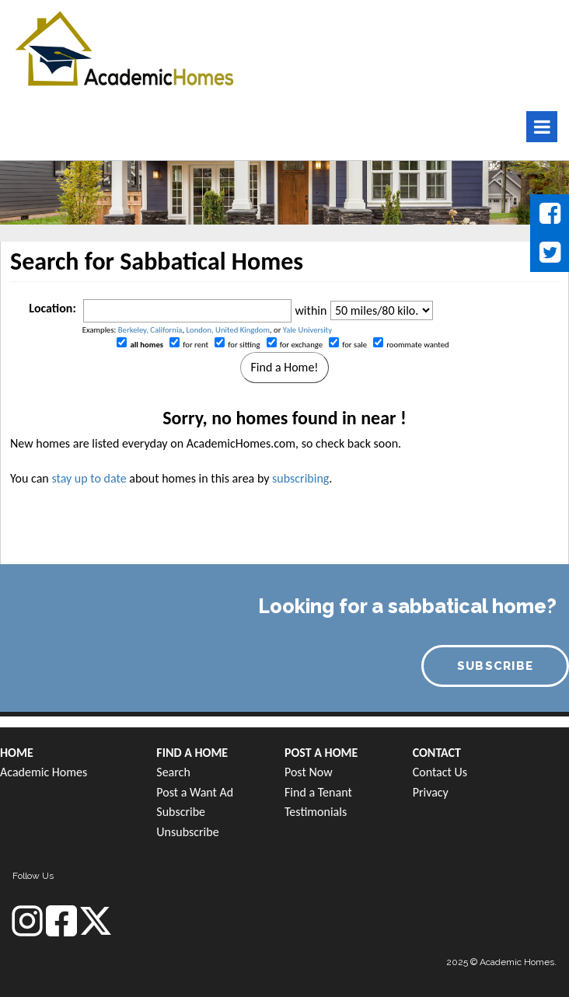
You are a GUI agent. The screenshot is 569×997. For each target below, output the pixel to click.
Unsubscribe (187, 831)
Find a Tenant (318, 792)
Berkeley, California (150, 330)
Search (173, 772)
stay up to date (88, 478)
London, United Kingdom (228, 330)
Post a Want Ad (194, 792)
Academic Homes (43, 772)
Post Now (308, 772)
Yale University (307, 330)
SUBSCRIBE (495, 666)
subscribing (300, 478)
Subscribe (180, 811)
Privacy (431, 792)
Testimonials (315, 811)
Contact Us (440, 772)
